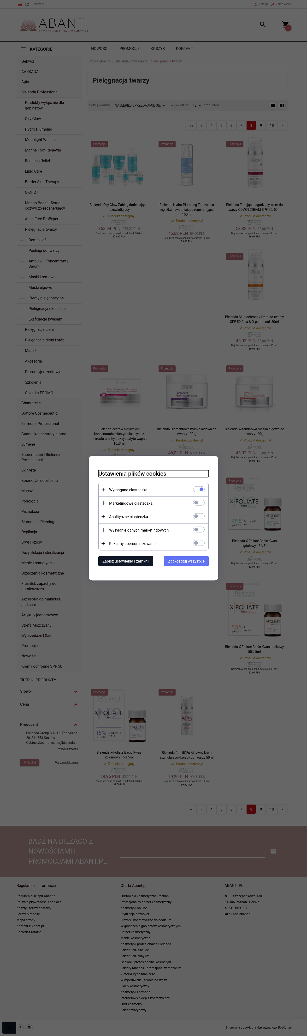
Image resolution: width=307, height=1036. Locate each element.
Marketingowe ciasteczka (131, 503)
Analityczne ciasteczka (128, 516)
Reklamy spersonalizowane (132, 543)
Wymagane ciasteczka (128, 489)
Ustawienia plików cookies (132, 473)
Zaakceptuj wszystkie (186, 561)
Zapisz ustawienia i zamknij (125, 561)
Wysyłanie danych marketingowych (139, 530)
